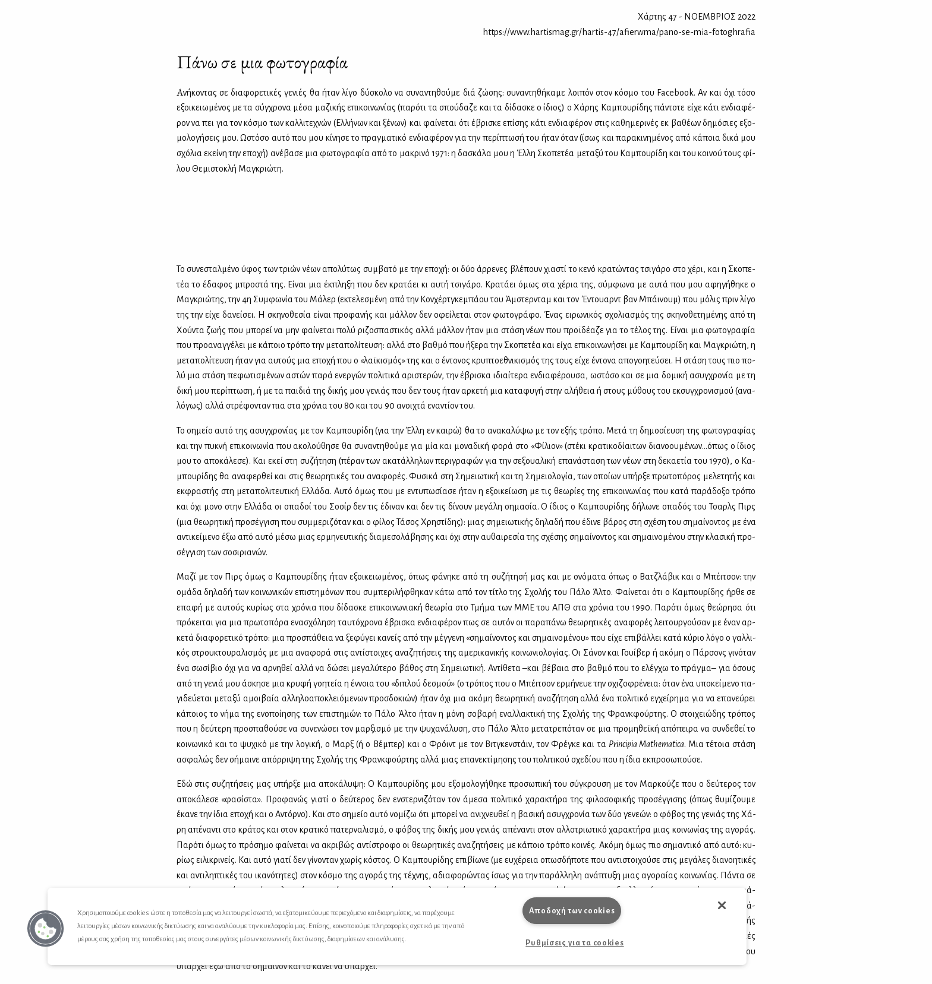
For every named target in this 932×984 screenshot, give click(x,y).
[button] (46, 929)
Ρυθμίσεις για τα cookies (574, 942)
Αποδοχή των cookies (572, 910)
